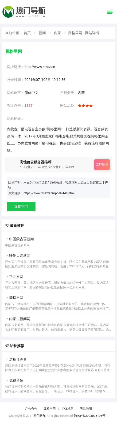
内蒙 (57, 33)
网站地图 (86, 408)
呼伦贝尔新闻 (17, 255)
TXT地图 (68, 408)
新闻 (42, 33)
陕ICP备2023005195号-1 (91, 415)
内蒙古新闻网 (17, 319)
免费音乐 (14, 380)
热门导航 (40, 415)
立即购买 (102, 164)
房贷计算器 (16, 359)
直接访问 (21, 206)
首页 (27, 33)
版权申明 (49, 408)
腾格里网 (14, 298)
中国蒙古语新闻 (19, 239)
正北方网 (14, 277)
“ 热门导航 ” (41, 182)
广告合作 (31, 408)
